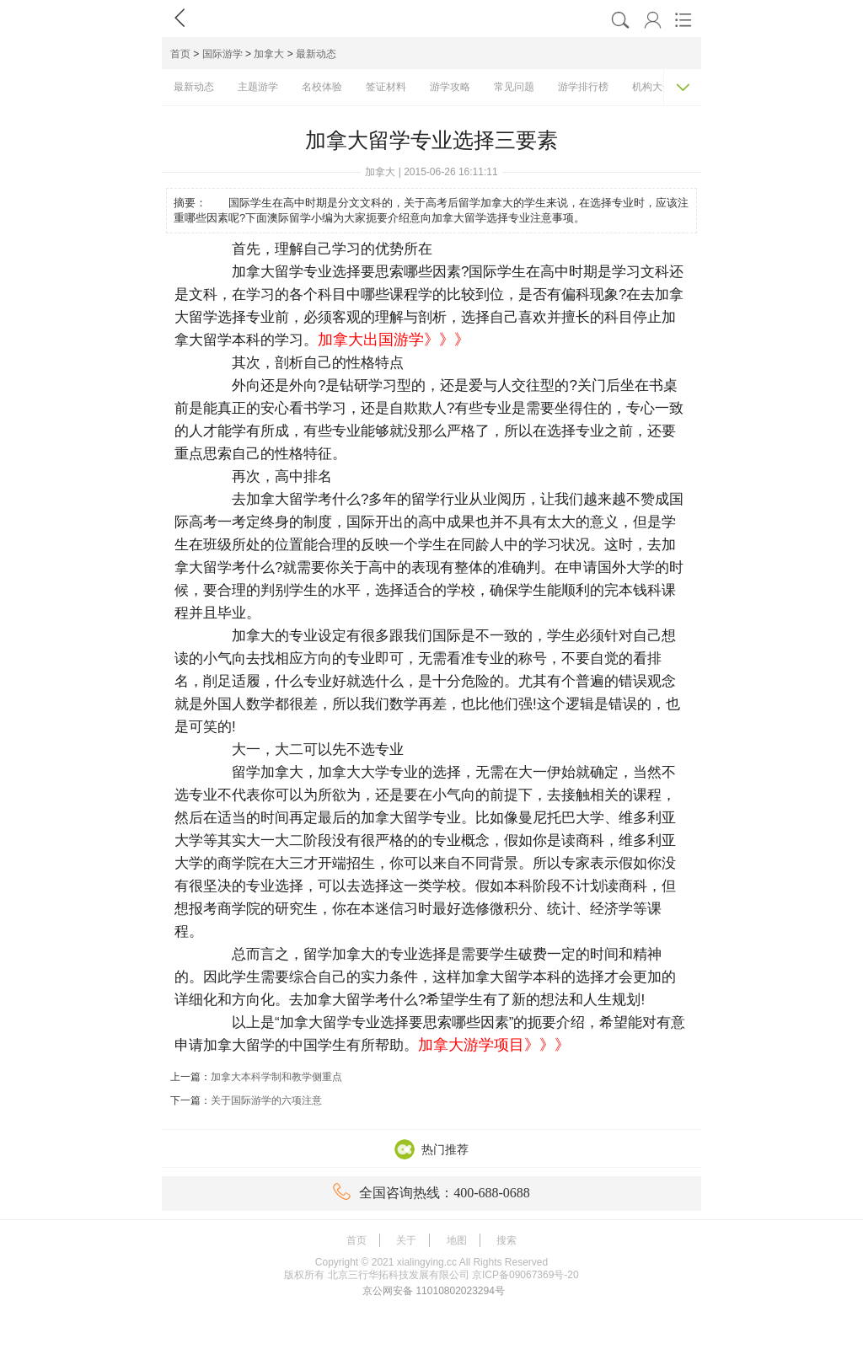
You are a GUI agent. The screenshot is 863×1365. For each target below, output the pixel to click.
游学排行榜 (583, 87)
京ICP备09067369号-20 (525, 1275)
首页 (180, 54)
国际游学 (222, 54)
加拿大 (269, 54)
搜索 (506, 1240)
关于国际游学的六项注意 (266, 1100)
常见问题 (514, 87)
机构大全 (652, 87)
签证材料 (386, 87)
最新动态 (316, 54)
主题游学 (258, 87)
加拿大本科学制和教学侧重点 (276, 1077)
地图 (457, 1240)
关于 (406, 1240)
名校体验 (322, 87)
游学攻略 (450, 87)
